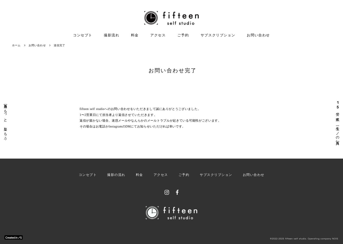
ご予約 (183, 35)
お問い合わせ (258, 35)
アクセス (158, 35)
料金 (135, 35)
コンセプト (82, 35)
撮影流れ (111, 35)
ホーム (16, 45)
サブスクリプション (218, 35)
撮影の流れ (116, 175)
